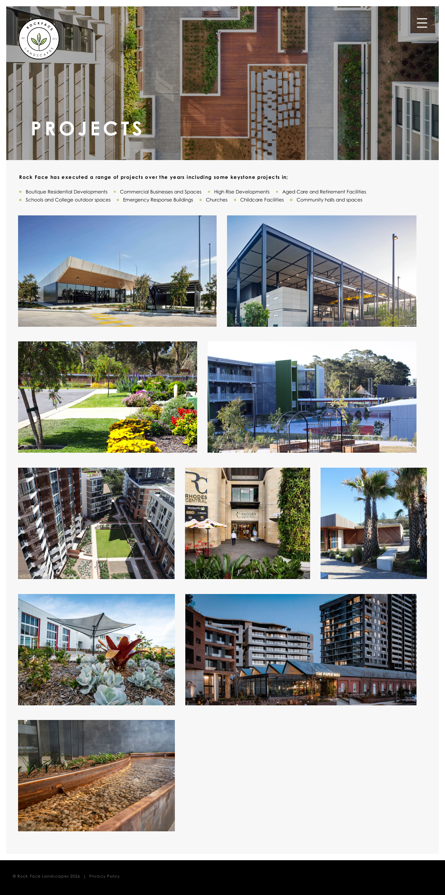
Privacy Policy (104, 876)
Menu (422, 21)
